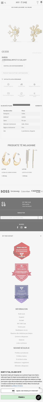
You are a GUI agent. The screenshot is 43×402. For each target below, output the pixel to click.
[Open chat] (38, 397)
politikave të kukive (17, 386)
